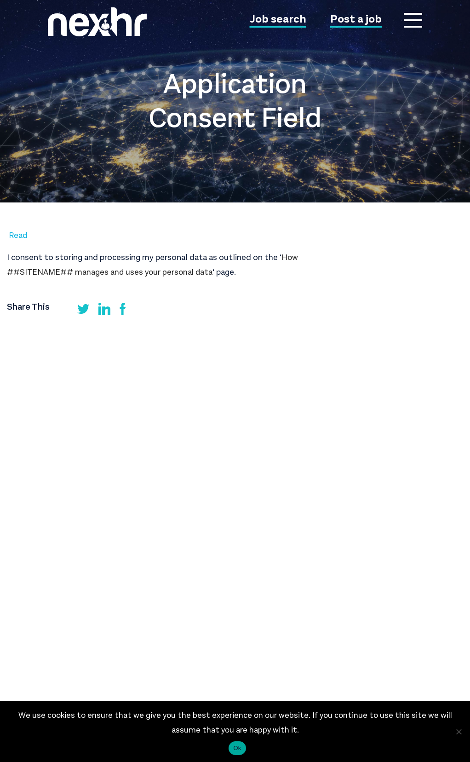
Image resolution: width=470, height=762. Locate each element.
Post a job (356, 19)
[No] (458, 731)
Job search (278, 19)
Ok (237, 748)
